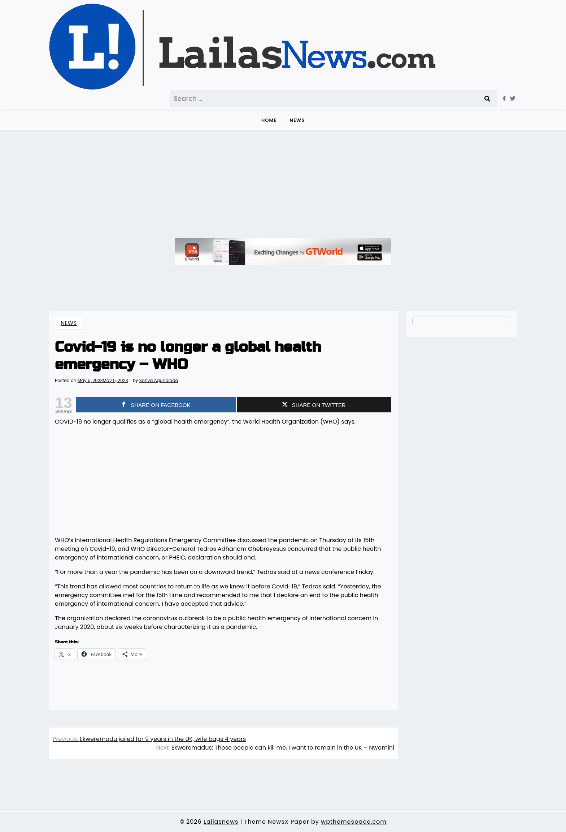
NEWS (297, 120)
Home (269, 120)
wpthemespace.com (354, 822)
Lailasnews (221, 822)
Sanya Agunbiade (158, 380)
